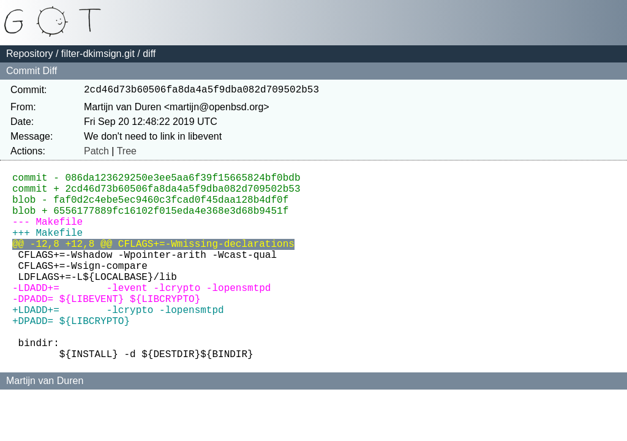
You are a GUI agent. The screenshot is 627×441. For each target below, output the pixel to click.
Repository (29, 53)
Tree (127, 153)
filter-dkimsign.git (98, 53)
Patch (96, 153)
